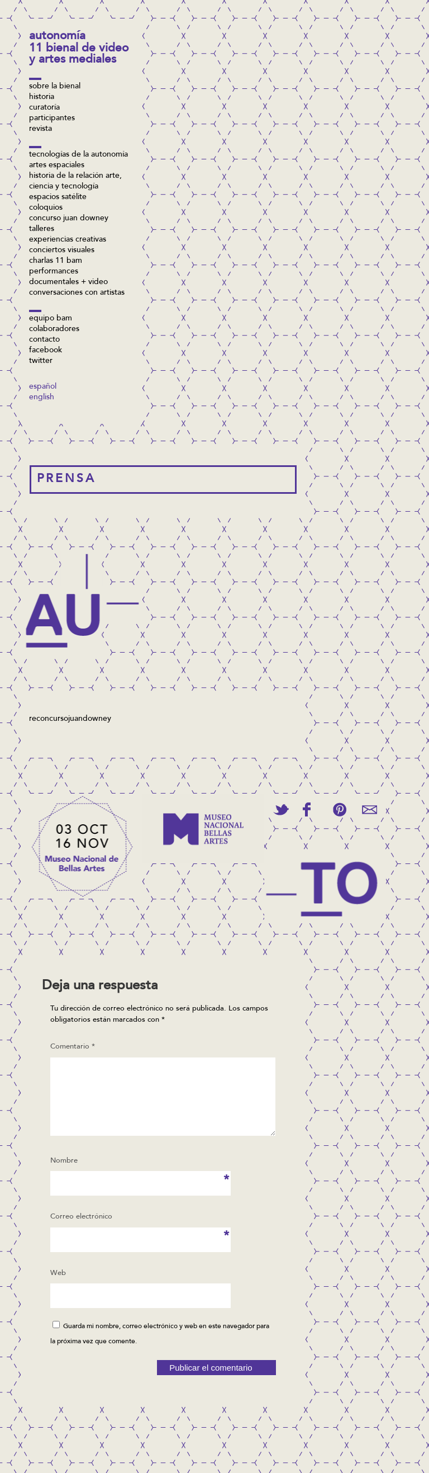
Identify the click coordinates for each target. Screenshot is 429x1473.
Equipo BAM (50, 319)
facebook (45, 351)
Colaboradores (54, 329)
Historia (41, 97)
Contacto (44, 340)
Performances (53, 272)
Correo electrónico (81, 1233)
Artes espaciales (56, 165)
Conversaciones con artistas (77, 293)
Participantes (52, 118)
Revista (40, 129)
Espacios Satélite (58, 197)
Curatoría (44, 108)
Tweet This (281, 809)
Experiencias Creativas (67, 240)
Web (58, 1286)
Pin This (339, 809)
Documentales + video (68, 282)
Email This (369, 809)
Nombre (67, 1177)
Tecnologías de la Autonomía (78, 155)
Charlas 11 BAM (55, 261)
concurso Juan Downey (68, 219)
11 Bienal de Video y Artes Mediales (78, 54)
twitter (41, 361)
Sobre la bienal (54, 87)
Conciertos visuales (61, 250)
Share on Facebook (307, 809)
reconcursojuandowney (70, 719)
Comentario (72, 1046)
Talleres (41, 229)
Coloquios (46, 208)
